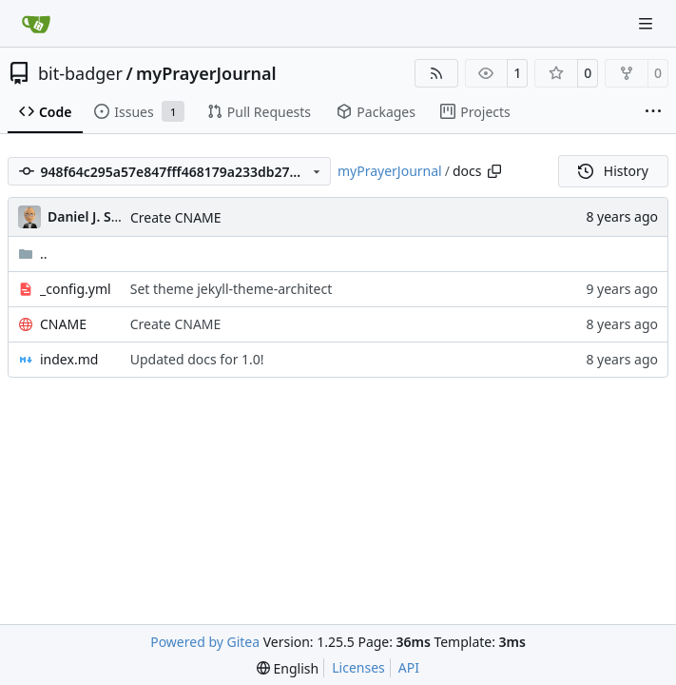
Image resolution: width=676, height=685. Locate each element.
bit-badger (80, 73)
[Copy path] (494, 171)
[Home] (36, 24)
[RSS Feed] (436, 73)
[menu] (288, 668)
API (408, 667)
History (613, 171)
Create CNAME (176, 217)
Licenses (358, 667)
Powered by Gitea (205, 642)
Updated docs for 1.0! (197, 359)
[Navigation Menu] (647, 23)
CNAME (63, 324)
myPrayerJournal (206, 73)
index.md (69, 359)
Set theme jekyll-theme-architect (231, 289)
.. (33, 254)
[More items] (653, 112)
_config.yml (75, 289)
